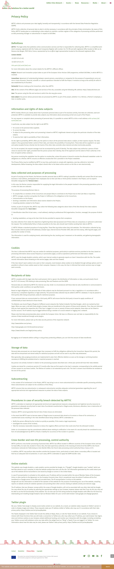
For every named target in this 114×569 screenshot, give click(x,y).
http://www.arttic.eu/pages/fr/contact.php (77, 69)
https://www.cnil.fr (87, 448)
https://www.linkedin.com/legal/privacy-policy (26, 330)
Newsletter (21, 551)
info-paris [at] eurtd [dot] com (21, 65)
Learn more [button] (86, 566)
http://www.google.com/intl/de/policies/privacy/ (27, 327)
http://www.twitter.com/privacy (21, 323)
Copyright (39, 551)
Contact (13, 551)
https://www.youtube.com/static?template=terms (27, 334)
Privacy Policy (30, 551)
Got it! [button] (108, 566)
